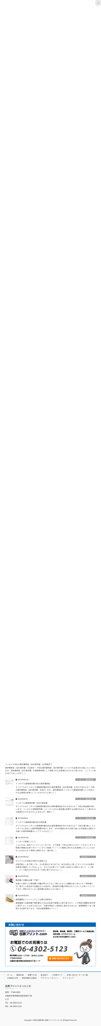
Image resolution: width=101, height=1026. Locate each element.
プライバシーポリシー (50, 978)
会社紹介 (44, 975)
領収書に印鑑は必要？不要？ (28, 880)
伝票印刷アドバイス (87, 857)
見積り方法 (32, 975)
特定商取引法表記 (29, 978)
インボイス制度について (26, 841)
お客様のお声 (12, 978)
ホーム (10, 975)
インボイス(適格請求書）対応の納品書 (31, 803)
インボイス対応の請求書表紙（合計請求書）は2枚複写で (30, 764)
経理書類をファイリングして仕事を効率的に (34, 899)
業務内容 (20, 975)
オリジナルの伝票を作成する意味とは (31, 861)
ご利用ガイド (57, 975)
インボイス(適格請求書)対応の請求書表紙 (33, 783)
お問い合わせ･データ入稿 (77, 975)
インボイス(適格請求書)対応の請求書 (31, 822)
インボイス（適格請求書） (85, 779)
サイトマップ (68, 978)
